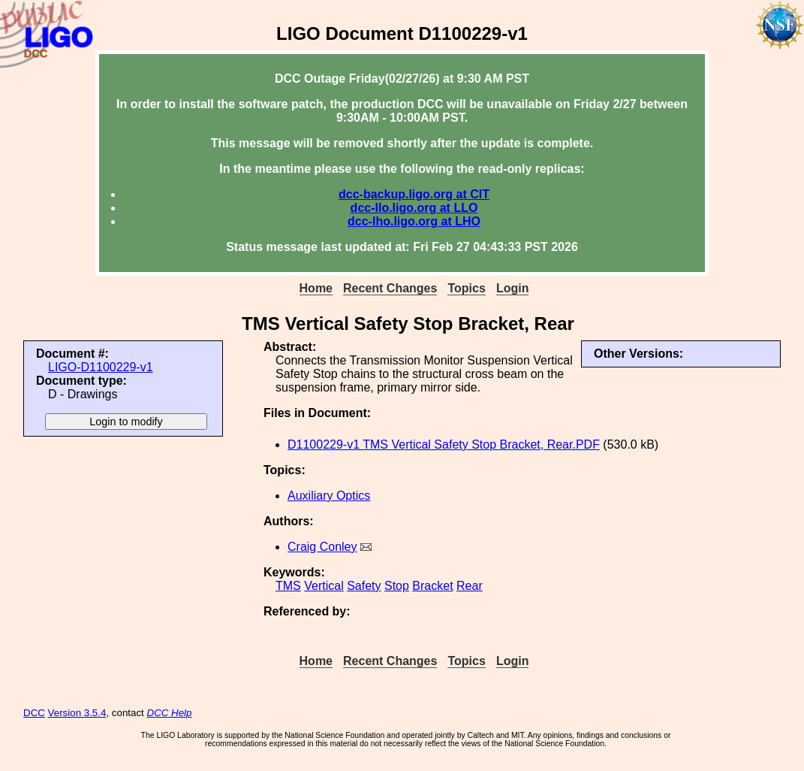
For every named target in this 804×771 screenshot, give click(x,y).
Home (316, 288)
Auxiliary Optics (329, 495)
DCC (34, 712)
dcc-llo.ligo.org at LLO (414, 207)
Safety (364, 585)
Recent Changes (390, 288)
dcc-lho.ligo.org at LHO (414, 221)
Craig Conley (322, 546)
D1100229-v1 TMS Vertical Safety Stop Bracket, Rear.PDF (444, 444)
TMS (288, 585)
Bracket (432, 585)
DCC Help (169, 712)
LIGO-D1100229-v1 (100, 367)
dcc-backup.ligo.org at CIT (414, 194)
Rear (469, 585)
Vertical (323, 585)
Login (512, 288)
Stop (396, 585)
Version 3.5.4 (77, 712)
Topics (466, 288)
